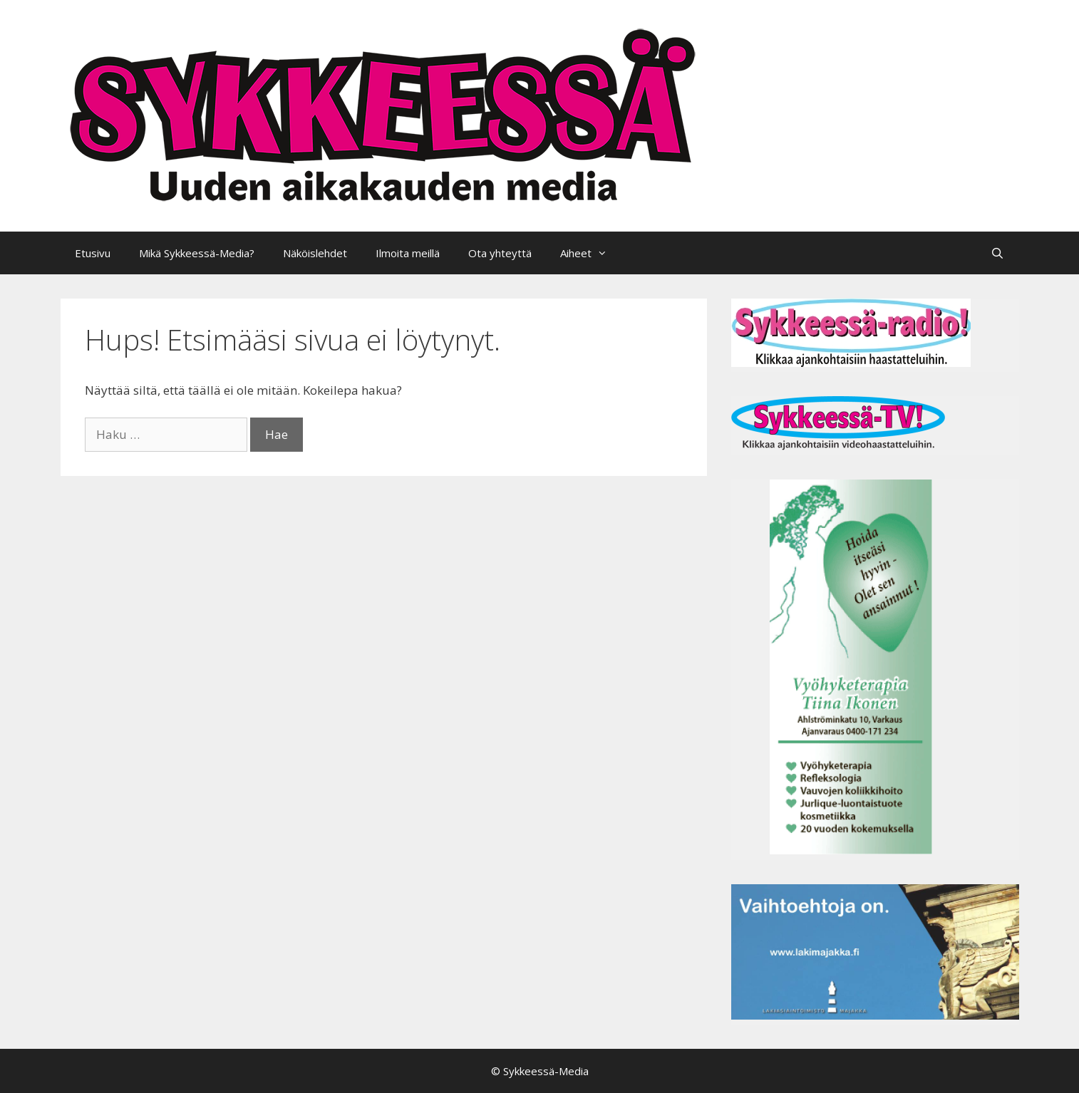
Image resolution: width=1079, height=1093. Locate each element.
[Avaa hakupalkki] (997, 253)
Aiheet (590, 253)
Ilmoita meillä (408, 253)
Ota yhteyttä (500, 253)
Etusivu (92, 253)
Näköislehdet (315, 253)
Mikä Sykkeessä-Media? (196, 253)
